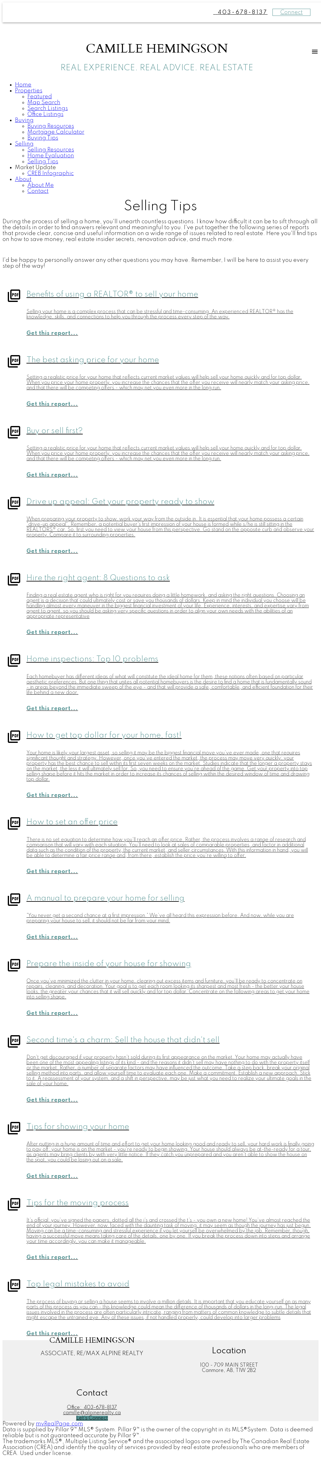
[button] (92, 1418)
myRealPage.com (59, 1424)
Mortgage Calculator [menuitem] (55, 132)
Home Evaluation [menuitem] (50, 156)
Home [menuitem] (23, 85)
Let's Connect (92, 1418)
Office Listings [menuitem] (45, 114)
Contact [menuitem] (38, 191)
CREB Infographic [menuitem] (50, 173)
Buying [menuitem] (24, 120)
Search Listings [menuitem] (47, 108)
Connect (291, 12)
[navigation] (160, 138)
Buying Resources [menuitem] (50, 126)
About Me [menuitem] (40, 185)
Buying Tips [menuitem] (42, 138)
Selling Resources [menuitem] (50, 150)
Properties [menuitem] (28, 91)
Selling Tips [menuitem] (42, 161)
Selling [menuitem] (24, 144)
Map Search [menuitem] (43, 102)
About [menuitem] (23, 179)
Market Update (35, 167)
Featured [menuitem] (39, 97)
